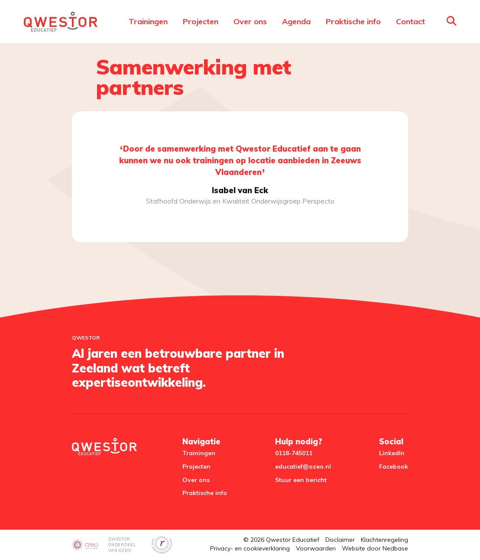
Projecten (200, 21)
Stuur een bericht (301, 480)
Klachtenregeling (384, 540)
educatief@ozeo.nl (303, 466)
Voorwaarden (316, 548)
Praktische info (353, 21)
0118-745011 (293, 453)
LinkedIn (392, 453)
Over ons (250, 21)
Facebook (393, 466)
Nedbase (395, 548)
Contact (410, 21)
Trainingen (148, 21)
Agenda (296, 21)
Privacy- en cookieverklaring (250, 548)
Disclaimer (340, 540)
